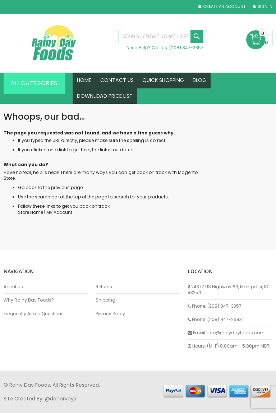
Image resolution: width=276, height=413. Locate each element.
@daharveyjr (61, 398)
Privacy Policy (110, 314)
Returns (104, 287)
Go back (27, 196)
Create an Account (224, 6)
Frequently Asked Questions (34, 314)
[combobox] (161, 36)
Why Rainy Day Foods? (29, 300)
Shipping (105, 300)
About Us (13, 287)
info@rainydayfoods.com (235, 333)
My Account (59, 221)
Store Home (30, 221)
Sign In (265, 6)
